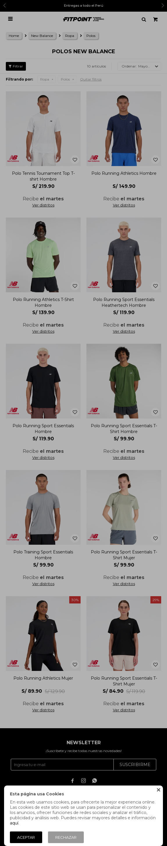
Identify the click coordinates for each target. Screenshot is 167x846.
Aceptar (26, 837)
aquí (14, 823)
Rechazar (66, 837)
